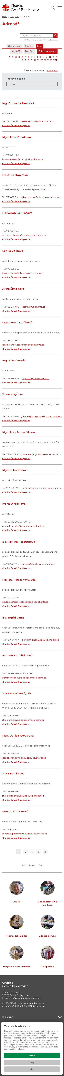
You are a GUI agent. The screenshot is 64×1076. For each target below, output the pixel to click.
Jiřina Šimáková (13, 288)
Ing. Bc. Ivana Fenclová (18, 103)
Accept (32, 1056)
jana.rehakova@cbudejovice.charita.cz (22, 159)
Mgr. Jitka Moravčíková (18, 432)
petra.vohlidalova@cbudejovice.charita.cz (24, 677)
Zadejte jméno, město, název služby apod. (41, 40)
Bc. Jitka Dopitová (15, 175)
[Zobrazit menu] (60, 7)
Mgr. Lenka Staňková (17, 322)
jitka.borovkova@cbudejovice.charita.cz (23, 720)
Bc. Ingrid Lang (13, 617)
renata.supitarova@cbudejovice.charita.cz (24, 833)
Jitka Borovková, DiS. (17, 693)
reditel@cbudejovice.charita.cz (37, 121)
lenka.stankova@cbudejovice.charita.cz (23, 344)
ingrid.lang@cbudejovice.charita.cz (40, 639)
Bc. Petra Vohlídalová (17, 655)
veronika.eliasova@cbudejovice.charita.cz (24, 235)
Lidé (40, 46)
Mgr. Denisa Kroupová (18, 735)
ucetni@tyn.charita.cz (33, 306)
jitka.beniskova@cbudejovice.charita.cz (23, 795)
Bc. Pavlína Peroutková (18, 541)
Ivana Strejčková (14, 503)
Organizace (14, 46)
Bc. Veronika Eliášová (17, 213)
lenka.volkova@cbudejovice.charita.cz (22, 273)
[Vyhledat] (53, 8)
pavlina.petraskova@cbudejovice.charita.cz (25, 602)
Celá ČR (15, 51)
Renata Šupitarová (15, 811)
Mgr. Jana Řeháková (16, 137)
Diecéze (28, 51)
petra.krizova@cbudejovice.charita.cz (41, 488)
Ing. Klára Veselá (14, 360)
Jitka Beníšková (13, 773)
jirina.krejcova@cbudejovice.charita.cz (42, 416)
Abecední (52, 70)
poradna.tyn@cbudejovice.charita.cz (41, 454)
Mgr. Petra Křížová (15, 470)
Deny (32, 1062)
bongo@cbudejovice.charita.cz (38, 564)
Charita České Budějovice (16, 125)
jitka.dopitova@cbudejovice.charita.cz (41, 197)
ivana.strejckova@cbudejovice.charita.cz (23, 526)
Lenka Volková (12, 250)
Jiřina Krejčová (12, 394)
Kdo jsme (14, 16)
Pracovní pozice (15, 78)
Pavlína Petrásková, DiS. (19, 579)
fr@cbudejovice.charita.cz (35, 378)
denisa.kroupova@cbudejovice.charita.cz (24, 757)
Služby (29, 46)
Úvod (4, 16)
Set (32, 1069)
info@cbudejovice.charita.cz (25, 998)
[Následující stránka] (38, 851)
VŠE (55, 60)
